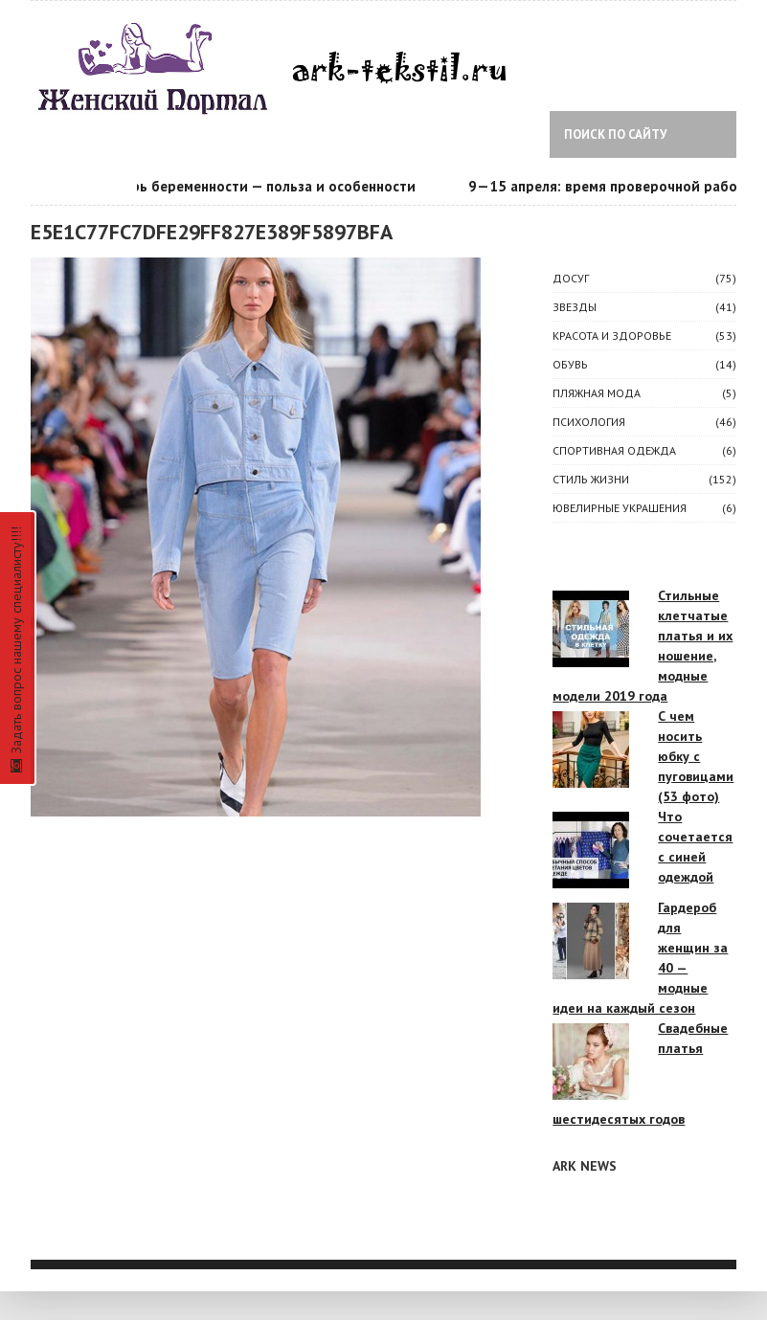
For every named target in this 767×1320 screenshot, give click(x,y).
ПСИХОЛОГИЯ (589, 421)
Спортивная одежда (614, 450)
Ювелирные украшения (620, 508)
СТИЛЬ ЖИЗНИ (591, 479)
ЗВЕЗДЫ (575, 307)
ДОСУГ (571, 278)
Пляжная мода (597, 393)
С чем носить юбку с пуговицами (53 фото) (695, 756)
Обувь (570, 364)
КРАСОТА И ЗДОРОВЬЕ (612, 335)
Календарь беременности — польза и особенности (248, 186)
